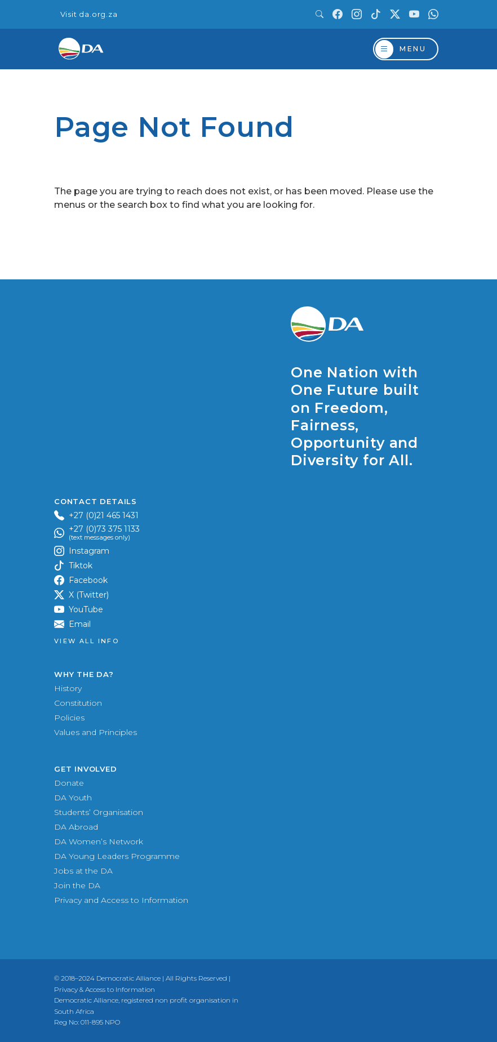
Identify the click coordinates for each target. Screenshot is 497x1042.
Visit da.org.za (89, 14)
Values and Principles (95, 732)
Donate (69, 783)
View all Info (86, 641)
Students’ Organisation (98, 812)
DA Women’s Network (98, 841)
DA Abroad (76, 827)
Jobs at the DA (83, 871)
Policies (69, 718)
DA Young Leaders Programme (117, 856)
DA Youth (73, 797)
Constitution (78, 703)
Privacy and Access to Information (121, 900)
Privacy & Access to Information (104, 989)
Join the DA (77, 885)
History (68, 688)
